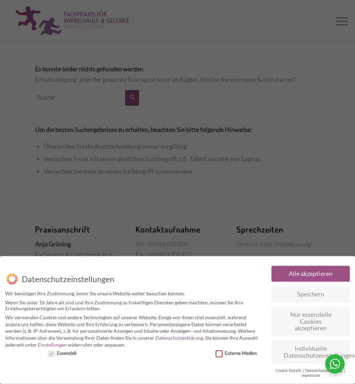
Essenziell (62, 351)
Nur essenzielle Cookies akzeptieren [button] (310, 319)
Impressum (311, 373)
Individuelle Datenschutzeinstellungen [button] (317, 350)
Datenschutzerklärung (179, 336)
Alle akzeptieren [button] (310, 271)
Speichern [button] (310, 292)
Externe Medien (236, 351)
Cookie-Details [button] (289, 368)
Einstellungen (52, 343)
